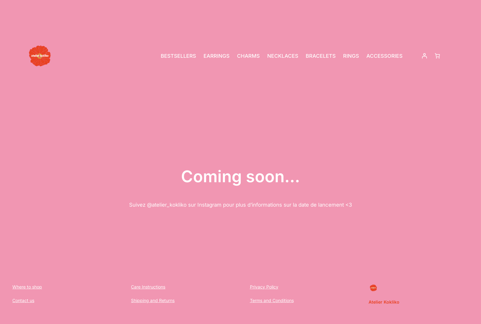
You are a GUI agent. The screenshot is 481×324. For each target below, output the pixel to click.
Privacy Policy (264, 286)
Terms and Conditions (272, 300)
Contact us (23, 300)
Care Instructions (148, 286)
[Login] (424, 55)
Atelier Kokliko (384, 302)
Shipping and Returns (153, 300)
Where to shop (27, 286)
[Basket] (437, 55)
